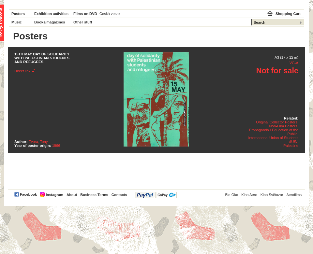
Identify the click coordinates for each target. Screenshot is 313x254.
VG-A (294, 63)
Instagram (54, 195)
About (72, 195)
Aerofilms (294, 195)
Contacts (119, 195)
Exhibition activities (51, 14)
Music (16, 22)
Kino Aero (249, 195)
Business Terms (94, 195)
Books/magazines (49, 22)
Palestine (290, 146)
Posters (18, 14)
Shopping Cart (288, 14)
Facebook (28, 194)
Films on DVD (85, 14)
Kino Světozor (272, 195)
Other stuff (82, 22)
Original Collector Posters (276, 122)
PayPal (156, 195)
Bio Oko (231, 195)
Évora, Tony (38, 142)
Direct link (22, 71)
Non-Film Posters (283, 126)
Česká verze (109, 14)
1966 (56, 146)
